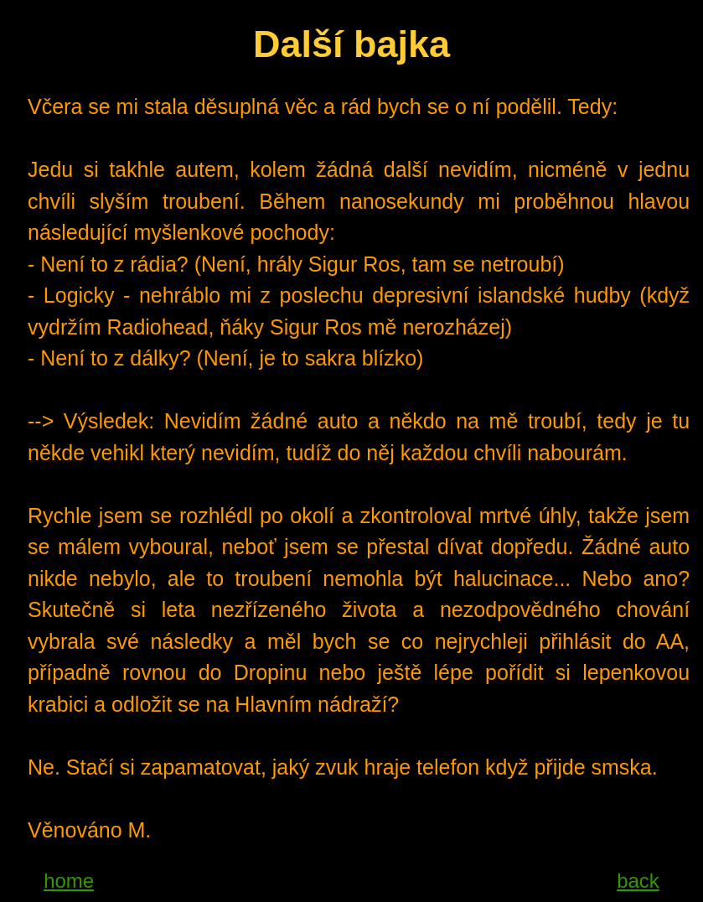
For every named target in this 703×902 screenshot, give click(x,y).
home (69, 880)
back (638, 880)
